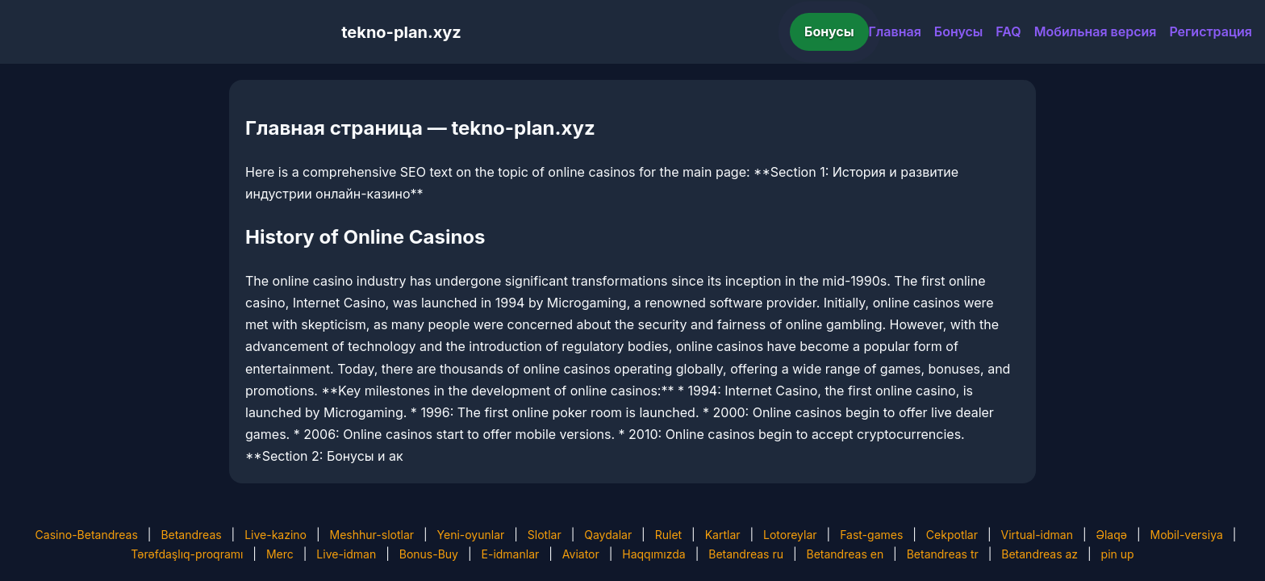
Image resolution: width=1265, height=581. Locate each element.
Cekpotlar (952, 534)
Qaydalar (608, 534)
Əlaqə (1111, 534)
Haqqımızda (653, 554)
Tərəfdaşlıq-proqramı (187, 554)
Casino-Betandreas (86, 534)
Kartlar (723, 534)
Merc (280, 554)
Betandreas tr (943, 554)
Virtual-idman (1037, 534)
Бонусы (829, 31)
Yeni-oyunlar (471, 534)
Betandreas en (845, 554)
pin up (1117, 554)
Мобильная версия (1095, 31)
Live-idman (346, 554)
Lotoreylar (790, 534)
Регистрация (1210, 31)
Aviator (580, 554)
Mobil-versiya (1186, 534)
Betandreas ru (745, 554)
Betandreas (191, 534)
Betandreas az (1039, 554)
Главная (895, 31)
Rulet (668, 534)
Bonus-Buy (428, 554)
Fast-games (871, 534)
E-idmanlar (511, 554)
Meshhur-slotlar (372, 534)
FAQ (1008, 31)
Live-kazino (275, 534)
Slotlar (545, 534)
